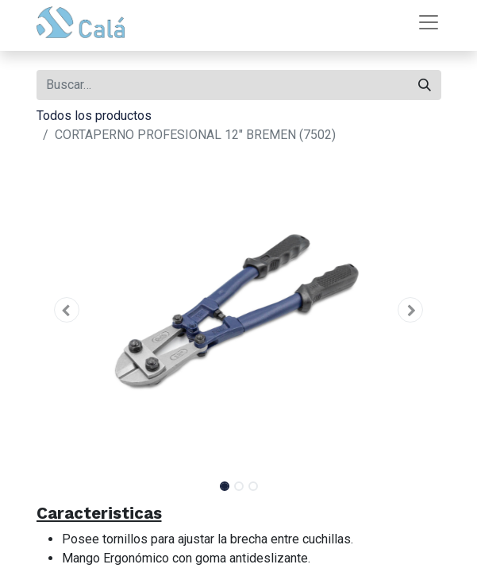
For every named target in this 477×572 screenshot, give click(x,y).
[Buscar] (424, 85)
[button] (67, 310)
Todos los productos (94, 115)
